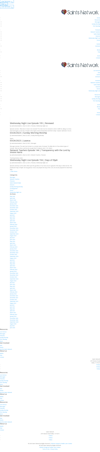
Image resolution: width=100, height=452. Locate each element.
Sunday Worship (96, 24)
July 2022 (12, 282)
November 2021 (14, 297)
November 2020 (14, 320)
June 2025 (12, 217)
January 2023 (13, 271)
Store (98, 56)
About (98, 50)
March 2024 (13, 245)
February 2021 (13, 314)
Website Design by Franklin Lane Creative (61, 443)
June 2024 (12, 239)
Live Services (6, 7)
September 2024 (14, 234)
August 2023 (13, 258)
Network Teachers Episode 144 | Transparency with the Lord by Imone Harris (40, 151)
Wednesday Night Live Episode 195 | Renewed (32, 123)
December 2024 (14, 228)
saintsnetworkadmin (16, 126)
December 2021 (14, 295)
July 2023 (12, 260)
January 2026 (13, 204)
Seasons (98, 36)
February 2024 (13, 247)
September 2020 (14, 322)
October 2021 (13, 299)
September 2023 (14, 256)
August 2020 (13, 324)
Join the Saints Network (6, 349)
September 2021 (14, 301)
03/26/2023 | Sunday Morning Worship (28, 132)
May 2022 (12, 286)
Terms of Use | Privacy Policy (50, 449)
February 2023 (13, 269)
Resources (97, 20)
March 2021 (13, 312)
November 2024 (14, 230)
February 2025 (13, 224)
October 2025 (13, 209)
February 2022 (13, 292)
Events (98, 44)
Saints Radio (97, 34)
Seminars (97, 46)
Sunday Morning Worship (37, 135)
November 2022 (14, 275)
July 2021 (12, 305)
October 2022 (13, 277)
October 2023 (13, 254)
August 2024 (13, 235)
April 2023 (12, 265)
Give (2, 4)
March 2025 (13, 222)
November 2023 (14, 252)
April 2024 (12, 243)
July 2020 (12, 325)
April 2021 (12, 310)
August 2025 (13, 213)
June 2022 (12, 284)
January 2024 (13, 249)
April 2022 (12, 288)
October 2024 (13, 232)
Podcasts (97, 30)
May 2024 (12, 241)
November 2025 (14, 207)
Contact (98, 58)
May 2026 (12, 196)
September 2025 (14, 211)
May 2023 (12, 264)
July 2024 (12, 237)
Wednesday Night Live (94, 38)
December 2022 (14, 273)
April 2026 (12, 198)
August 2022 (13, 281)
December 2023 (14, 250)
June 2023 (12, 262)
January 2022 (13, 294)
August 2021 (13, 303)
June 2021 (12, 307)
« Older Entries (13, 171)
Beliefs (1, 353)
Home (98, 18)
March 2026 (13, 200)
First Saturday (96, 26)
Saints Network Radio (15, 183)
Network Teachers (95, 32)
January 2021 (13, 316)
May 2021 (12, 309)
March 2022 (13, 290)
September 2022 (14, 279)
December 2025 (14, 206)
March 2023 (13, 267)
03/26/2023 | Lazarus (20, 140)
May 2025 (12, 219)
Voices (98, 40)
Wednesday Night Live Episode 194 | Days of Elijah (34, 160)
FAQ (99, 52)
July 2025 (12, 215)
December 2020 (14, 318)
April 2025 (12, 220)
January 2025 (13, 226)
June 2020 (12, 327)
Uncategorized (13, 188)
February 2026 (13, 202)
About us (3, 351)
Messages (97, 22)
